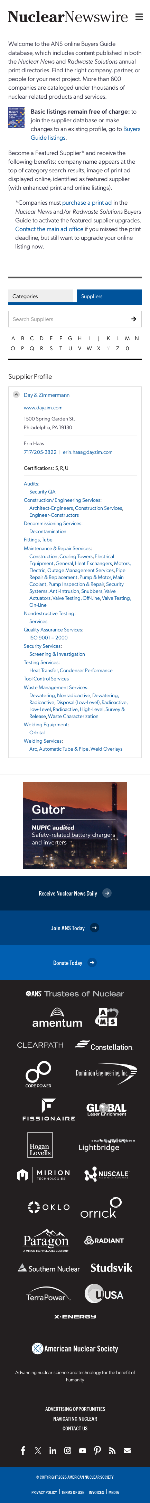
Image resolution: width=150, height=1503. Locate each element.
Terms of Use (73, 1492)
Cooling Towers (76, 556)
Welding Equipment (46, 724)
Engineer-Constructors (54, 514)
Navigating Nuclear (75, 1418)
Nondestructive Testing (49, 613)
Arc (33, 748)
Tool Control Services (46, 678)
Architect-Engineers (51, 507)
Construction (43, 556)
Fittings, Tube (38, 539)
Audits (31, 483)
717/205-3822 (40, 451)
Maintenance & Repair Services (57, 548)
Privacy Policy (44, 1492)
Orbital (37, 732)
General (64, 562)
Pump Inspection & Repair (76, 583)
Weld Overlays (106, 748)
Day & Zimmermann (46, 394)
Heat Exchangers (93, 562)
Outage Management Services (80, 569)
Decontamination (47, 531)
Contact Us (75, 1428)
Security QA (42, 491)
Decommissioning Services (52, 523)
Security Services (42, 645)
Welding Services (43, 740)
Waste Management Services (55, 687)
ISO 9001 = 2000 (48, 637)
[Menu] (137, 17)
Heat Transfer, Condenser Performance (71, 670)
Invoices (96, 1492)
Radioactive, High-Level (78, 708)
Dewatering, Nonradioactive (59, 695)
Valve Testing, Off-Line (76, 597)
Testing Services (41, 662)
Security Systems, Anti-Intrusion (76, 587)
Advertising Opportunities (75, 1408)
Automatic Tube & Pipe (63, 748)
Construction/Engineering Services (62, 499)
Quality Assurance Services (53, 629)
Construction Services (98, 507)
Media (114, 1492)
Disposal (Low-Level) (78, 702)
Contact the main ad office (49, 228)
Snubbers (91, 590)
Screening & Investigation (57, 653)
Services (38, 621)
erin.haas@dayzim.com (88, 451)
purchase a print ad (87, 202)
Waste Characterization (73, 715)
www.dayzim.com (43, 407)
